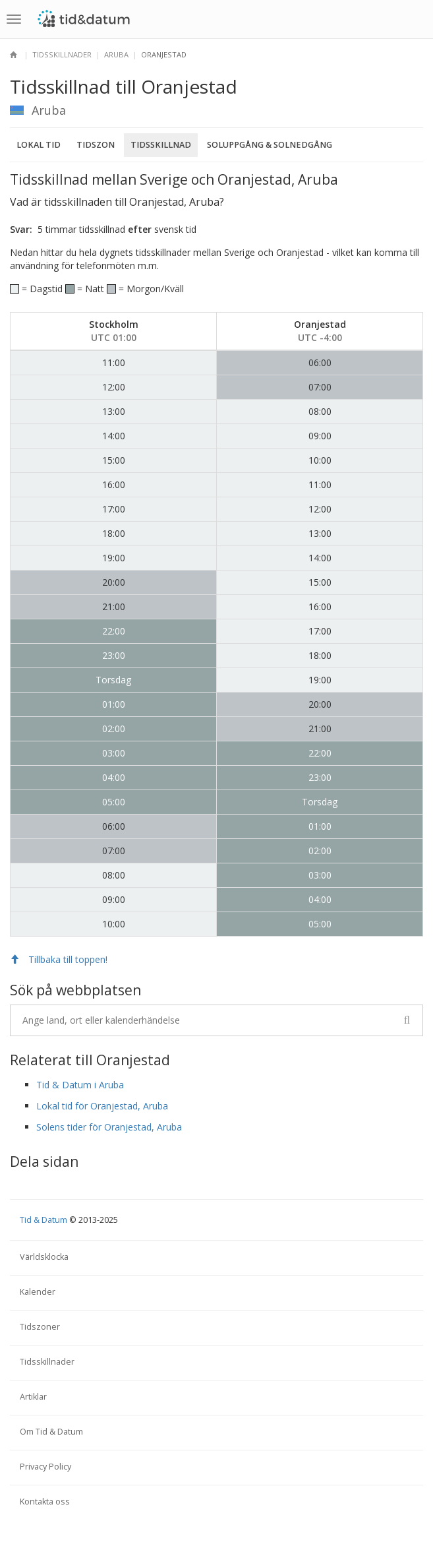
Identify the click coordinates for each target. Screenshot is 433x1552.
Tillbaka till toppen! (58, 959)
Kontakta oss (45, 1501)
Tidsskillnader (62, 54)
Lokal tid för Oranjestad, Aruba (102, 1106)
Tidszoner (40, 1326)
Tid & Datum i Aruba (80, 1084)
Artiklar (33, 1396)
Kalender (37, 1291)
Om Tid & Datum (51, 1431)
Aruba (116, 54)
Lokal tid (38, 144)
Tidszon (95, 144)
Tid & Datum (43, 1220)
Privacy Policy (45, 1466)
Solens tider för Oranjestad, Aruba (109, 1127)
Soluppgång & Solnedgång (269, 144)
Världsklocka (44, 1256)
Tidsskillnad (160, 144)
